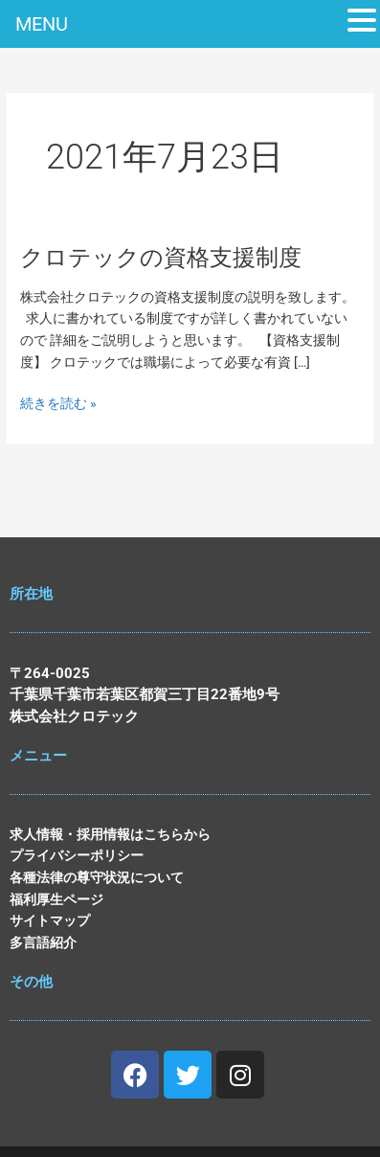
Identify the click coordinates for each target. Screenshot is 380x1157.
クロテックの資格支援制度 (161, 257)
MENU (41, 23)
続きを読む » (58, 404)
